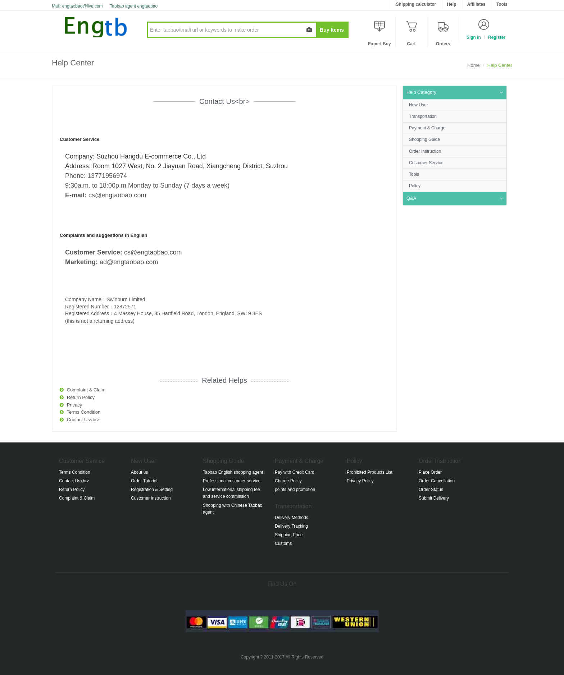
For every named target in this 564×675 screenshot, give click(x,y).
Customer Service (426, 162)
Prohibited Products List (369, 472)
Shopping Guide (424, 139)
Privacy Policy (360, 480)
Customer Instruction (151, 498)
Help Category (421, 92)
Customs (283, 543)
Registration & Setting (152, 489)
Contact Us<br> (83, 419)
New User (418, 104)
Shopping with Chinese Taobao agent (232, 509)
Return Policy (81, 397)
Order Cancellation (437, 480)
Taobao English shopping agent (233, 472)
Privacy (74, 405)
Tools (414, 174)
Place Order (430, 472)
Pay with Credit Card (294, 472)
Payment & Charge (427, 127)
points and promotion (295, 489)
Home (473, 65)
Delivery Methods (291, 517)
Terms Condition (83, 412)
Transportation (423, 116)
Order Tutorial (144, 480)
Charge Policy (288, 480)
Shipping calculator (416, 4)
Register (496, 37)
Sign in (474, 37)
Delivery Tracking (291, 526)
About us (139, 472)
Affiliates (476, 4)
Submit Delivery (434, 498)
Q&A (411, 198)
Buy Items (332, 30)
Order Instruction (425, 151)
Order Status (431, 489)
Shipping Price (289, 534)
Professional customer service (231, 480)
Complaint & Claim (86, 389)
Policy (414, 185)
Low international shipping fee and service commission (231, 493)
